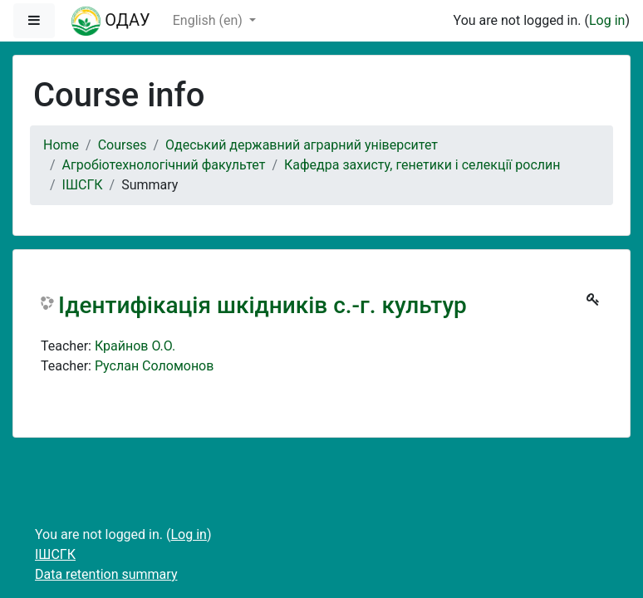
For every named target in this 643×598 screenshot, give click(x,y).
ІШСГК (82, 185)
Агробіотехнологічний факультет (164, 165)
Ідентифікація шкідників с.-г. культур (262, 305)
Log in (607, 20)
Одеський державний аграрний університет (301, 145)
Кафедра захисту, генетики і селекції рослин (422, 165)
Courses (122, 145)
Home (61, 145)
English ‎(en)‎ (209, 20)
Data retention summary (106, 574)
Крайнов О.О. (135, 346)
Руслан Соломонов (154, 366)
